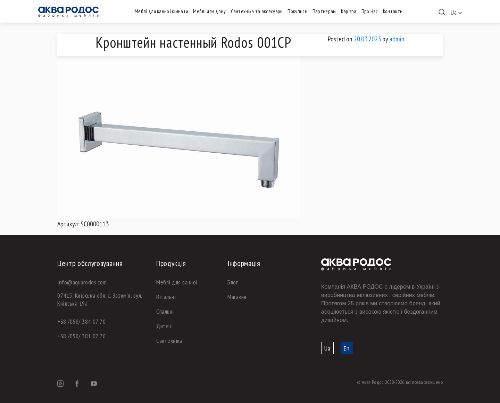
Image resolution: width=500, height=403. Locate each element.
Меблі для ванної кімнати (161, 11)
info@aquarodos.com (82, 282)
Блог (232, 282)
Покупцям (297, 11)
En (347, 348)
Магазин (237, 297)
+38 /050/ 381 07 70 (81, 336)
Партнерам (324, 11)
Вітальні (166, 297)
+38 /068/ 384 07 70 (81, 321)
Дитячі (164, 326)
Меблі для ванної (177, 282)
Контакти (392, 11)
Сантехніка (169, 341)
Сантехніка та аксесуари (257, 11)
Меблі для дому (209, 11)
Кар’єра (349, 11)
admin (397, 38)
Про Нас (369, 11)
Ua (327, 348)
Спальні (165, 311)
